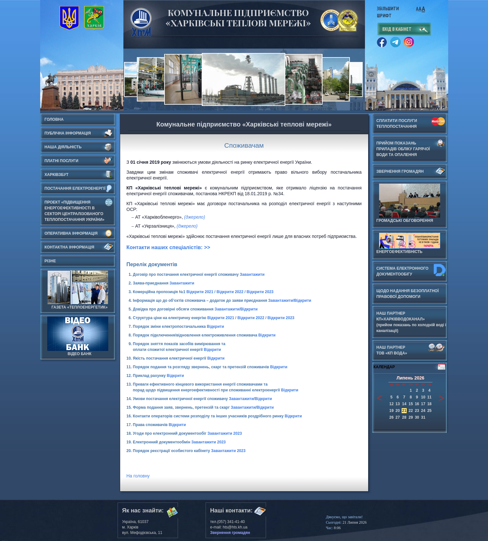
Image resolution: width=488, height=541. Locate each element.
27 (397, 417)
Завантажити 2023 (225, 433)
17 (423, 404)
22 (411, 410)
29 (411, 417)
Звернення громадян (230, 532)
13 (397, 404)
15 (411, 404)
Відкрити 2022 (230, 292)
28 (404, 417)
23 (417, 410)
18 (429, 404)
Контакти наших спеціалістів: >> (168, 247)
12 (391, 404)
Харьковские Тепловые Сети (141, 22)
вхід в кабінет (397, 29)
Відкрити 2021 (199, 292)
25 (429, 410)
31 (423, 417)
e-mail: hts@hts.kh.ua (228, 527)
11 (429, 397)
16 (417, 404)
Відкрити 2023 (260, 292)
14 (404, 404)
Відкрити (302, 300)
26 (391, 417)
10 (423, 397)
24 (423, 410)
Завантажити (252, 274)
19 (391, 410)
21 (404, 410)
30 (417, 417)
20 (397, 410)
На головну (138, 475)
